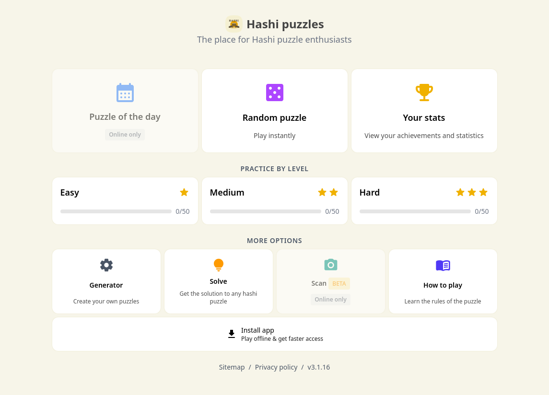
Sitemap (232, 367)
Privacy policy (276, 367)
